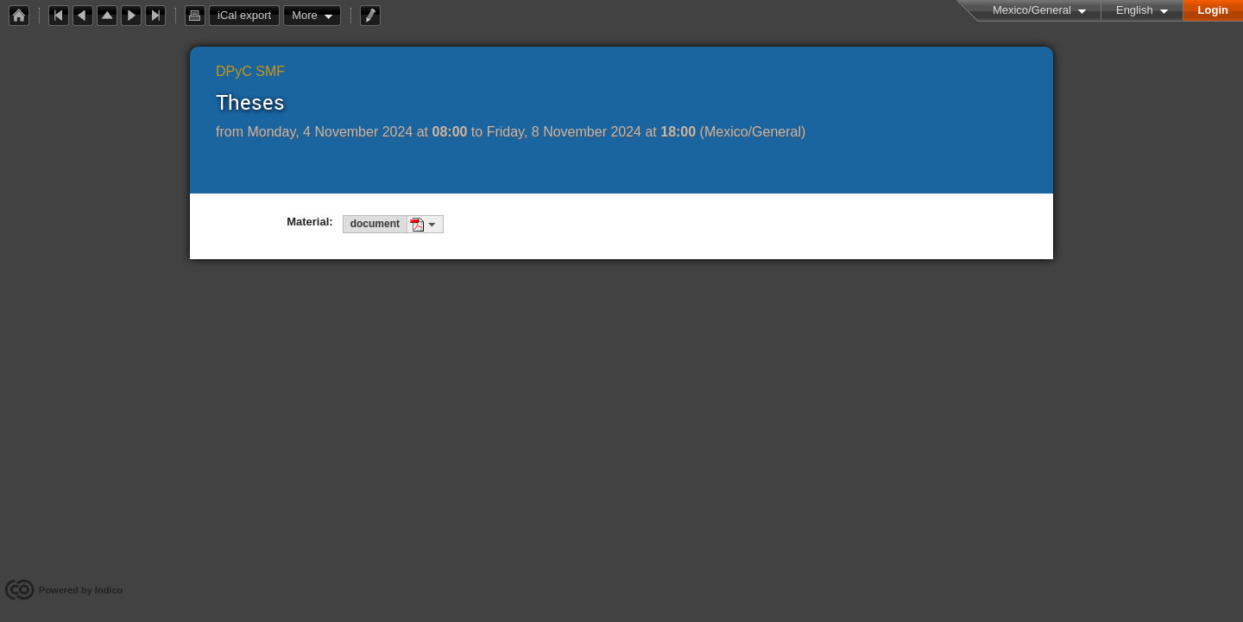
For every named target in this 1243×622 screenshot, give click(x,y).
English (1134, 9)
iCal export (249, 15)
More (305, 15)
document (375, 224)
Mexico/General (1032, 9)
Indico (109, 590)
